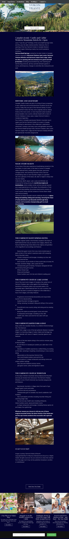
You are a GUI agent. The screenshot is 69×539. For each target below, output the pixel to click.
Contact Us (43, 2)
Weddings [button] (34, 2)
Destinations (20, 2)
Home (4, 2)
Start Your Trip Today (34, 486)
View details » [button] (9, 524)
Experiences (11, 2)
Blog (27, 2)
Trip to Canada (34, 28)
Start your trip (52, 534)
